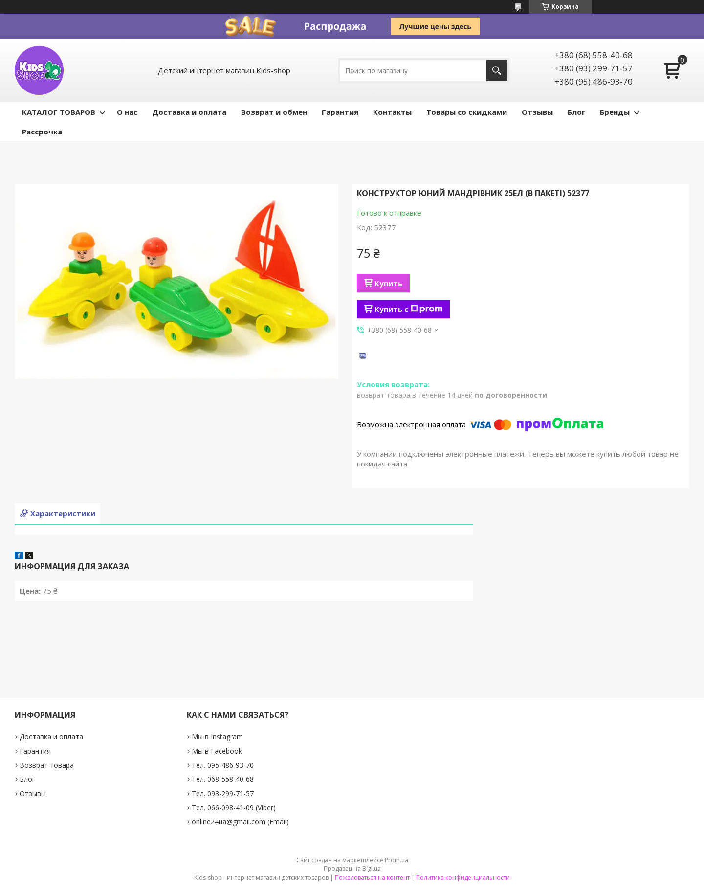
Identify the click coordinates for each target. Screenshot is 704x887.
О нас (127, 112)
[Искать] (496, 70)
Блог (576, 112)
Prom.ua (396, 860)
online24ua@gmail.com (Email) (240, 821)
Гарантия (340, 112)
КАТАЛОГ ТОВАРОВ (58, 112)
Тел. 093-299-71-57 (223, 793)
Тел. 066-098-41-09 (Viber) (234, 807)
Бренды (615, 112)
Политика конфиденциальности (463, 877)
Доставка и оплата (189, 112)
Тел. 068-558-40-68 (223, 779)
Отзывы (537, 112)
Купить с (408, 309)
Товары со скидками (466, 112)
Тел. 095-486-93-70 (223, 765)
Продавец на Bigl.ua (352, 869)
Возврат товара (47, 765)
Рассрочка (42, 131)
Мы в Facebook (217, 750)
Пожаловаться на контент (372, 877)
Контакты (392, 112)
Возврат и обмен (274, 112)
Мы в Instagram (217, 736)
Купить (388, 283)
